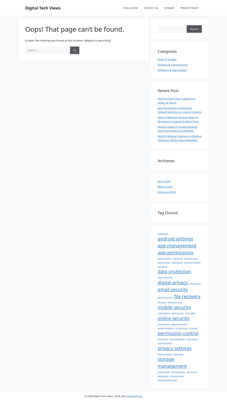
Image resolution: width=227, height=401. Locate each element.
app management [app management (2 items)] (177, 245)
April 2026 (164, 181)
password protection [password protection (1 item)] (166, 328)
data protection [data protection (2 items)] (174, 271)
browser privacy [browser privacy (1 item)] (164, 262)
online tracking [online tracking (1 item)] (163, 324)
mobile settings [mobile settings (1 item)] (164, 313)
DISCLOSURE (130, 7)
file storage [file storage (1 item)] (162, 302)
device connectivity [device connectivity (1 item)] (165, 277)
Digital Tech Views (43, 8)
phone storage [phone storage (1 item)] (192, 339)
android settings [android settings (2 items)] (175, 238)
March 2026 (165, 187)
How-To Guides (167, 59)
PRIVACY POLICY (189, 7)
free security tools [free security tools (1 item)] (175, 302)
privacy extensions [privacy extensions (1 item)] (165, 343)
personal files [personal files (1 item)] (163, 339)
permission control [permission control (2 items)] (178, 333)
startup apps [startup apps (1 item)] (178, 354)
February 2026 (167, 192)
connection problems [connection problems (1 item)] (192, 262)
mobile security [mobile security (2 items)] (174, 307)
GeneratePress (134, 396)
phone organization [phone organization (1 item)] (177, 339)
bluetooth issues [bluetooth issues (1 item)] (191, 258)
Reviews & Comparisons (173, 65)
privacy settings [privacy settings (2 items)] (175, 348)
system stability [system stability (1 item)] (164, 372)
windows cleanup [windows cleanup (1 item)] (177, 376)
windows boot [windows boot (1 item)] (163, 376)
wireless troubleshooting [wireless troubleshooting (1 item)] (167, 380)
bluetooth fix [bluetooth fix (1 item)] (178, 258)
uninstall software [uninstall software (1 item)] (178, 372)
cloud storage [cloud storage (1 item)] (177, 262)
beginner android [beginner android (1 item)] (164, 258)
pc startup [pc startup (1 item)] (193, 328)
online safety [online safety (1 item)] (190, 313)
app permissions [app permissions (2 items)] (175, 252)
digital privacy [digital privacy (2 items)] (173, 282)
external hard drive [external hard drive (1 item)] (165, 297)
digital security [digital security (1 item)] (195, 283)
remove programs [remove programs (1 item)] (165, 354)
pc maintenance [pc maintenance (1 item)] (181, 328)
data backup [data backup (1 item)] (162, 266)
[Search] (74, 50)
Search (194, 29)
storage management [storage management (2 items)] (172, 362)
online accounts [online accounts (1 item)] (177, 313)
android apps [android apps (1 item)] (163, 234)
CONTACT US (151, 7)
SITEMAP (169, 7)
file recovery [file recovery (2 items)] (187, 296)
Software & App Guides (172, 70)
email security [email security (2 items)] (173, 289)
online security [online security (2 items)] (173, 318)
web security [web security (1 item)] (192, 372)
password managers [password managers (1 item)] (179, 324)
